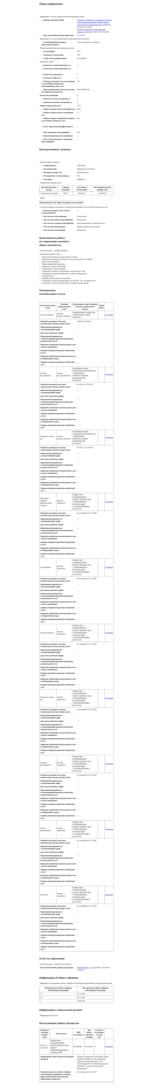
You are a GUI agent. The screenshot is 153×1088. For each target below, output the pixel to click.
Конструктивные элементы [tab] (55, 153)
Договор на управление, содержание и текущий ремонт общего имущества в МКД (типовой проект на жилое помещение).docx (94, 22)
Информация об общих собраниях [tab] (58, 977)
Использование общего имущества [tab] (59, 1023)
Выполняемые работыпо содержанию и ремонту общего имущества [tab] (54, 241)
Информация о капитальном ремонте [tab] (60, 1009)
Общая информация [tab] (51, 7)
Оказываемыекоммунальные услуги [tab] (52, 294)
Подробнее (109, 315)
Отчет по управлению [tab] (52, 958)
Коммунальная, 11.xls (85, 967)
